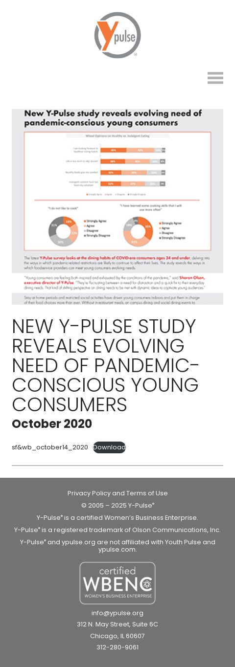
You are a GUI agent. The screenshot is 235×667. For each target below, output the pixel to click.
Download (109, 447)
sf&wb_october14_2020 (50, 447)
